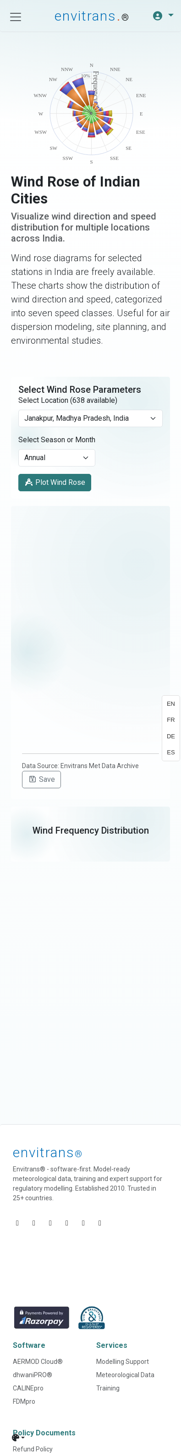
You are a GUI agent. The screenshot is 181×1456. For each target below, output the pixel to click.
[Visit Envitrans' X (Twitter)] (66, 1223)
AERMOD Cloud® (38, 1361)
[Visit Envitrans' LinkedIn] (17, 1223)
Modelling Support (122, 1361)
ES (171, 752)
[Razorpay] (41, 1318)
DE (171, 736)
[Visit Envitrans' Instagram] (83, 1223)
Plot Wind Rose (54, 482)
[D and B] (91, 1318)
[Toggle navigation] (15, 17)
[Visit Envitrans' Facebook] (50, 1223)
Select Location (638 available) (67, 400)
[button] (163, 16)
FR (171, 719)
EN (171, 703)
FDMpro (24, 1401)
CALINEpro (28, 1388)
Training (108, 1388)
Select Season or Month (56, 439)
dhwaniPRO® (32, 1375)
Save (41, 779)
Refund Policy (33, 1449)
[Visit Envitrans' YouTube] (33, 1223)
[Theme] (18, 1438)
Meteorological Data (125, 1375)
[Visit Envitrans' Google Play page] (99, 1223)
